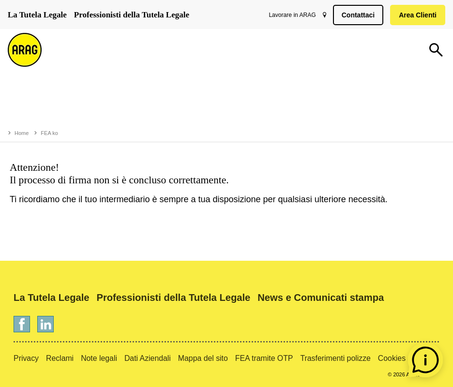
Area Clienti (416, 15)
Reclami (60, 358)
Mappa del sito (203, 358)
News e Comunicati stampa (320, 297)
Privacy (26, 358)
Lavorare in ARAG (290, 15)
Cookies (392, 358)
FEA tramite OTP (264, 358)
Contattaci (356, 15)
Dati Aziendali (147, 358)
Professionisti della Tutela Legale (131, 14)
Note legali (99, 358)
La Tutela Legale (37, 14)
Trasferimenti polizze (335, 358)
